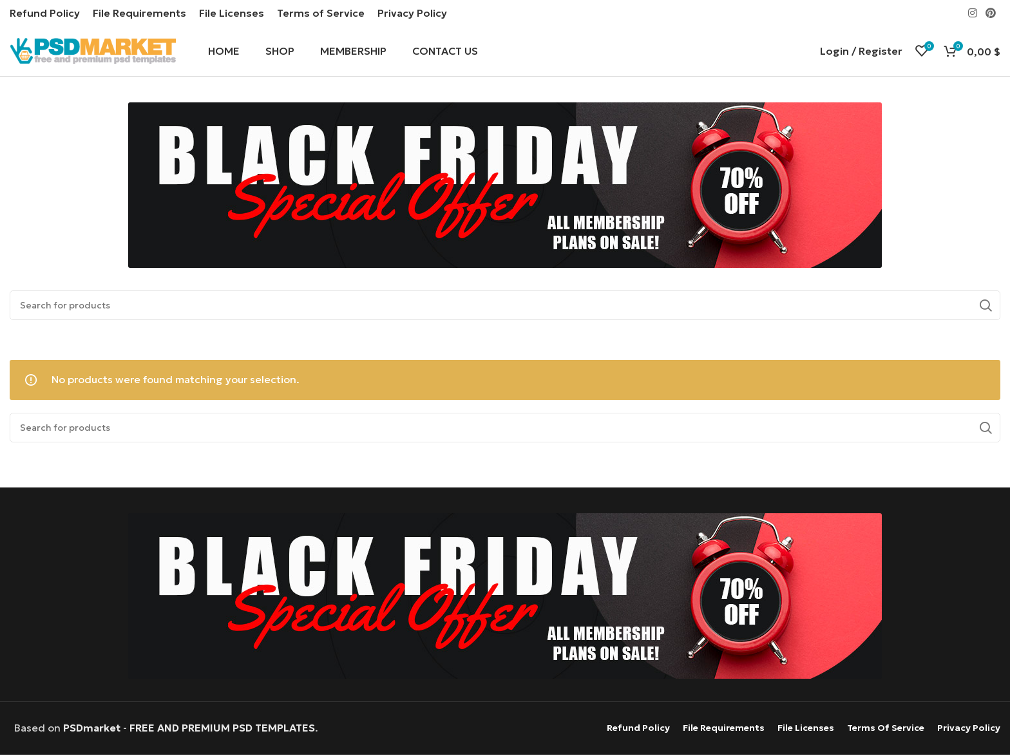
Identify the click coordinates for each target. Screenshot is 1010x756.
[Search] (505, 306)
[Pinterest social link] (991, 13)
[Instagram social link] (972, 13)
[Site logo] (93, 50)
